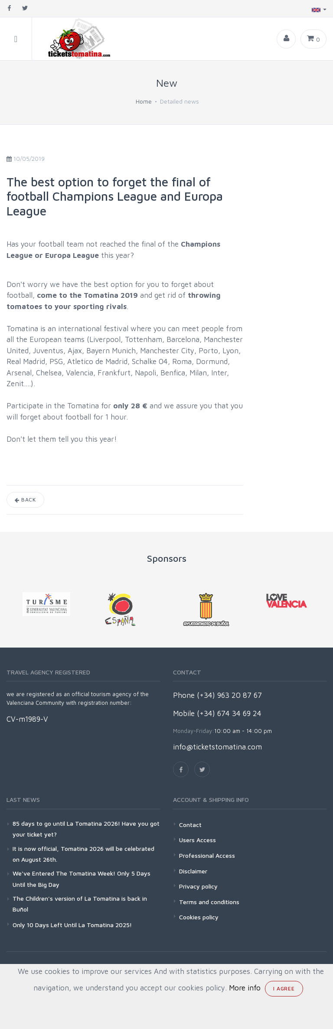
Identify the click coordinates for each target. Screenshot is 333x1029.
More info (245, 987)
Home (144, 101)
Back (25, 499)
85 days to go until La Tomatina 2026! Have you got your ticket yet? (86, 829)
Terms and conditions (209, 901)
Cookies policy (199, 917)
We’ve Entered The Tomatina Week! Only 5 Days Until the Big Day (81, 878)
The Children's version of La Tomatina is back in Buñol (80, 904)
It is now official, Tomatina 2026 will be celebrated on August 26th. (83, 854)
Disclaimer (193, 871)
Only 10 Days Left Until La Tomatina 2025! (72, 924)
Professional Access (207, 855)
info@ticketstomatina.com (217, 746)
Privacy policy (198, 886)
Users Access (197, 839)
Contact (190, 824)
